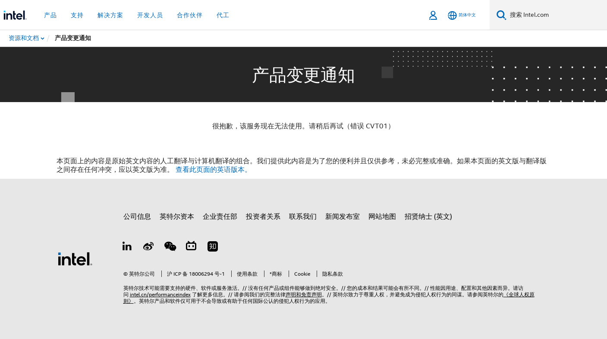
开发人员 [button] (150, 15)
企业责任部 (220, 216)
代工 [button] (223, 15)
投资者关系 (263, 216)
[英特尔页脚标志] (75, 258)
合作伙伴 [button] (190, 15)
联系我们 (303, 216)
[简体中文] (462, 15)
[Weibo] (148, 247)
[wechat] (170, 247)
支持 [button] (77, 15)
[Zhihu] (212, 247)
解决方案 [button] (110, 15)
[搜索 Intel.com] (556, 15)
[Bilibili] (191, 247)
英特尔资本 (177, 216)
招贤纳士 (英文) (428, 216)
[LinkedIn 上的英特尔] (127, 247)
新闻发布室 (342, 216)
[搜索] (501, 14)
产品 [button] (50, 15)
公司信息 (137, 216)
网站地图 (382, 216)
